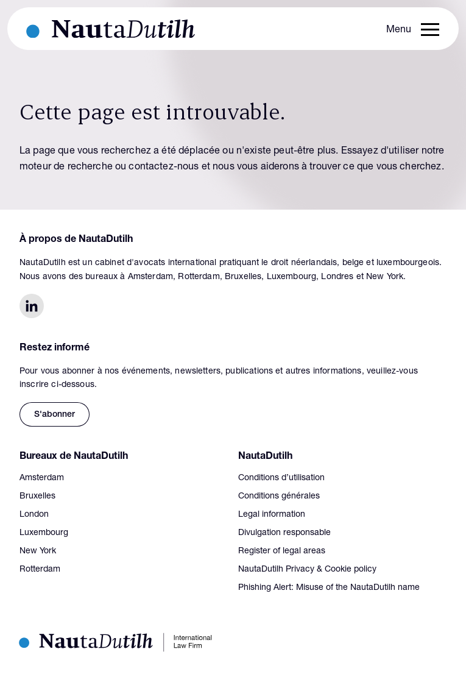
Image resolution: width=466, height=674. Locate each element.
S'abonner (54, 415)
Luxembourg (43, 533)
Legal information (271, 515)
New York (37, 551)
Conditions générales (279, 496)
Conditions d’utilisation (281, 478)
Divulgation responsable (284, 533)
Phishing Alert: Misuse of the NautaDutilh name (329, 588)
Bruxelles (37, 496)
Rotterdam (39, 570)
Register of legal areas (281, 551)
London (34, 515)
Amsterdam (41, 478)
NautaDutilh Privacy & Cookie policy (307, 570)
